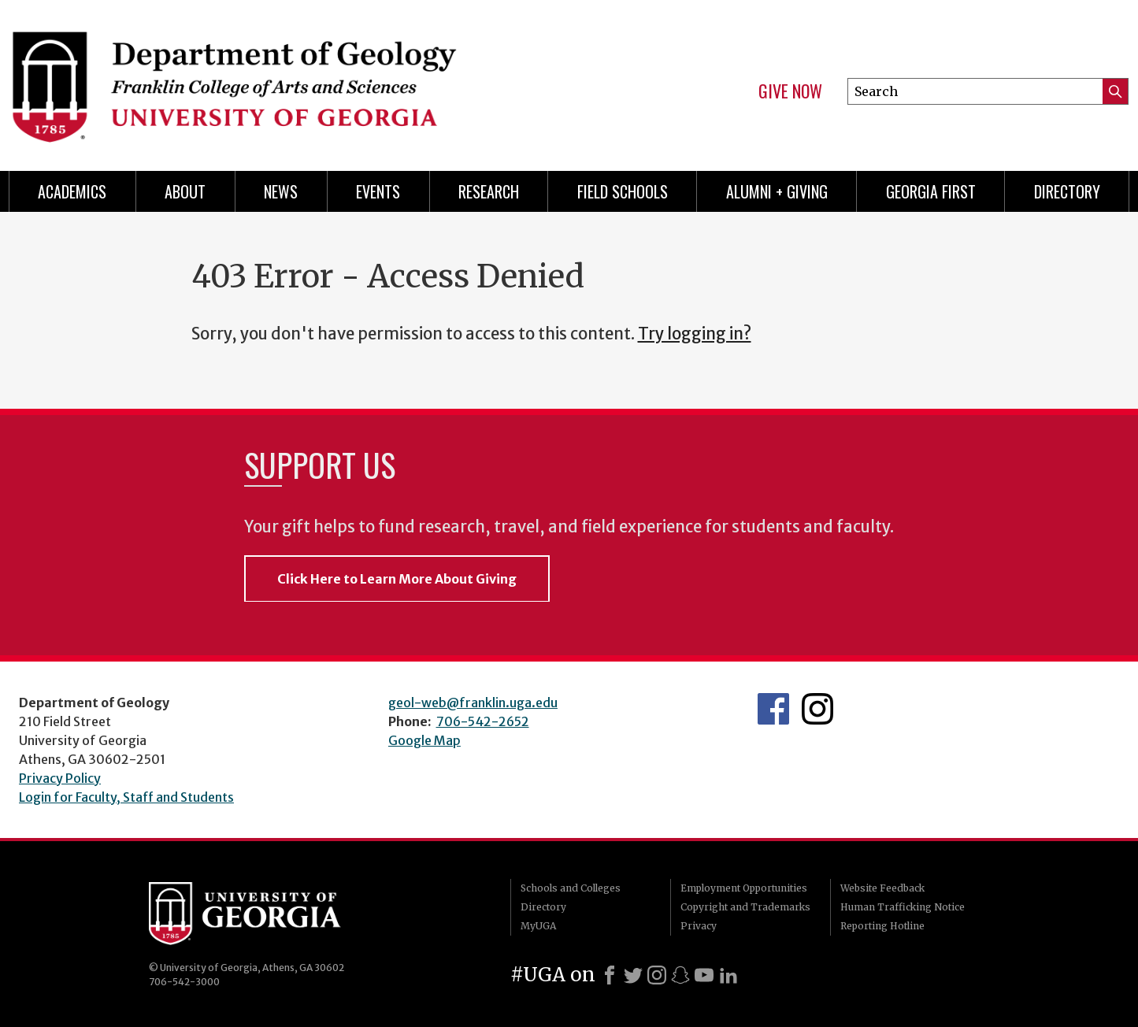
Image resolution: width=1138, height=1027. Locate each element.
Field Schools (622, 191)
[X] (633, 975)
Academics (72, 191)
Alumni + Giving (777, 191)
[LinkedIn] (728, 975)
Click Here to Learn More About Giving (397, 579)
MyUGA (538, 926)
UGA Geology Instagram (817, 709)
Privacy (698, 926)
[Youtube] (704, 975)
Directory (1067, 191)
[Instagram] (656, 975)
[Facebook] (609, 975)
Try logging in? (694, 334)
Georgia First (931, 191)
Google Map (424, 740)
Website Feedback (882, 888)
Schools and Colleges (571, 888)
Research (488, 191)
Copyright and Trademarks (745, 907)
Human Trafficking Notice (902, 907)
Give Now (790, 91)
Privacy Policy (60, 778)
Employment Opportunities (743, 888)
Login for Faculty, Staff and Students (126, 797)
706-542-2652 (482, 721)
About (185, 191)
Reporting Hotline (882, 926)
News (281, 191)
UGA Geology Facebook (773, 709)
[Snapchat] (680, 975)
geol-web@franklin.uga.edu (473, 702)
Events (378, 191)
